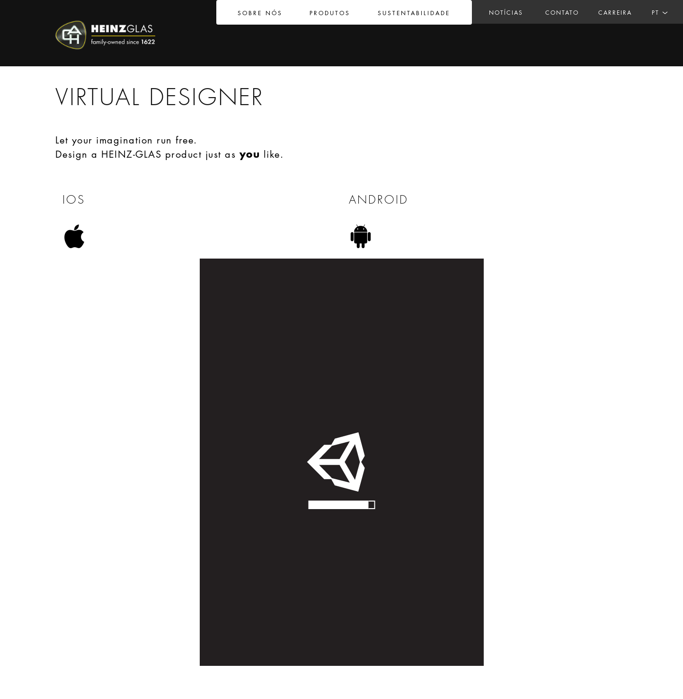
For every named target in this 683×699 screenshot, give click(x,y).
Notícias (506, 13)
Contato (562, 13)
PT (655, 13)
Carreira (615, 13)
